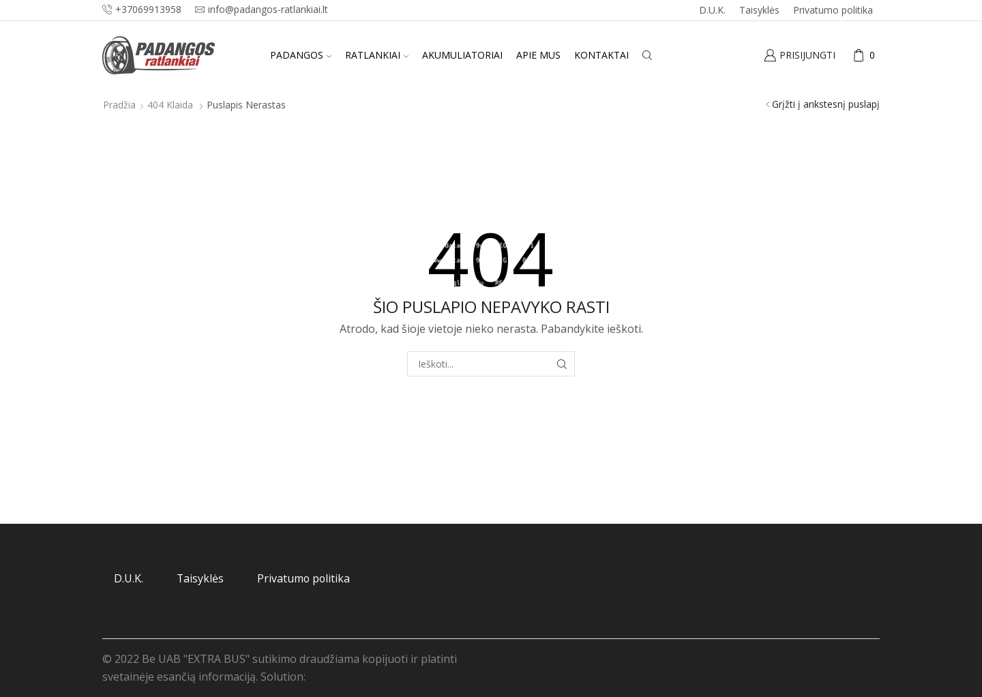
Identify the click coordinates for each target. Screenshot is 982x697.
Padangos (300, 54)
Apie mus (538, 54)
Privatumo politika (833, 9)
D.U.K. (712, 9)
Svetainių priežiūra (356, 676)
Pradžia (119, 104)
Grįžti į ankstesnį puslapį (826, 104)
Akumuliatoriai (462, 54)
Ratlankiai (376, 54)
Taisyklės (759, 9)
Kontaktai (601, 54)
